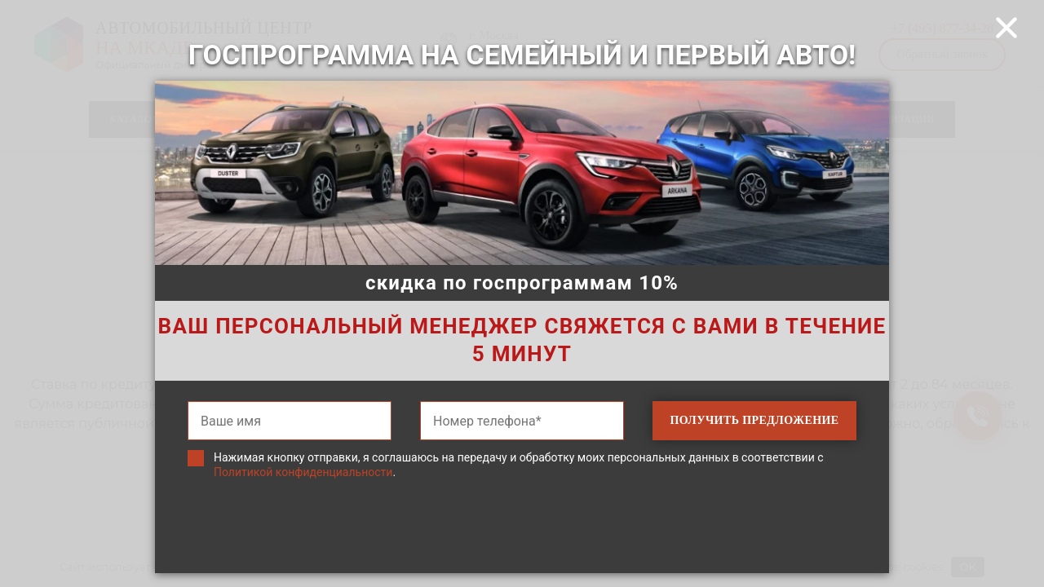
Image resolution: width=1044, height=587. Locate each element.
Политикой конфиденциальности (303, 472)
